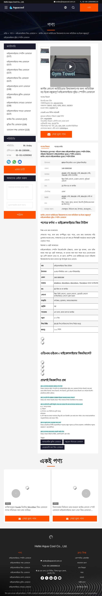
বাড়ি (5, 33)
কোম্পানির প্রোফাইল (82, 558)
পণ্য (11, 33)
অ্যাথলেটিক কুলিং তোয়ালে (51, 442)
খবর (81, 572)
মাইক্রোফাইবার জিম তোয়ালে (25, 33)
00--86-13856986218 (89, 2)
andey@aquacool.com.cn (64, 2)
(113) (18, 130)
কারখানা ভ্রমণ (82, 563)
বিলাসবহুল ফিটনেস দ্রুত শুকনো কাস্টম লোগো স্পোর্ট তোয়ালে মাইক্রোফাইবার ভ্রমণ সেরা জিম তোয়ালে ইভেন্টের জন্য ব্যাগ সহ (74, 509)
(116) (18, 87)
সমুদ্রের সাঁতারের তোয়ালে (74, 442)
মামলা (82, 577)
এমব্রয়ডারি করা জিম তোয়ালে (52, 447)
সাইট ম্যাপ (81, 582)
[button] (16, 493)
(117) (19, 54)
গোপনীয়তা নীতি (82, 587)
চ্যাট (89, 7)
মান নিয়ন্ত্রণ (82, 568)
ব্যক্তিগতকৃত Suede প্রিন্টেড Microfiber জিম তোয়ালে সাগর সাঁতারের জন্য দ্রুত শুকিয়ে (26, 508)
